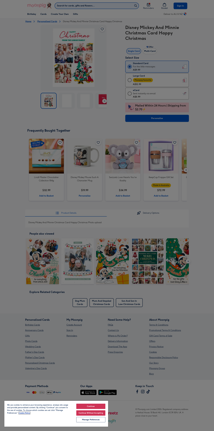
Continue (91, 406)
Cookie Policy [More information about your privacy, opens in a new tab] (24, 413)
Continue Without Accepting (91, 413)
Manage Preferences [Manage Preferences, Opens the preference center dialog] (91, 420)
